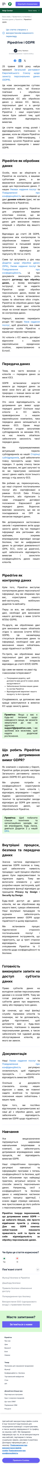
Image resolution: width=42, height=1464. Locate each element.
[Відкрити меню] (4, 4)
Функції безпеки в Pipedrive (16, 1278)
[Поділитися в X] (25, 61)
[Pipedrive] (10, 4)
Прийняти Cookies (21, 1460)
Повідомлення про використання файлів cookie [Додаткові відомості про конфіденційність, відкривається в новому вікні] (14, 1448)
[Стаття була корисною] (4, 1258)
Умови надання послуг (23, 266)
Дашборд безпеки (11, 1283)
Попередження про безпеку (16, 1296)
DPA (6, 831)
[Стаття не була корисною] (17, 1258)
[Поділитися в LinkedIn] (20, 61)
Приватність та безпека (21, 17)
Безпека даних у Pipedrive (12, 19)
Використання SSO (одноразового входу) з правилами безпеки (19, 1303)
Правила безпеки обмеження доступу (17, 1289)
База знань (6, 17)
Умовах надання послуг (23, 189)
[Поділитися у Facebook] (15, 61)
